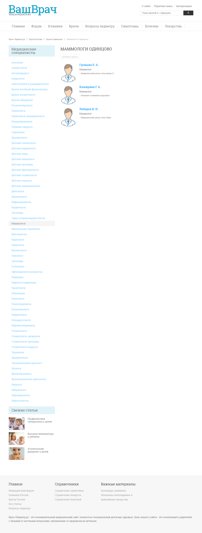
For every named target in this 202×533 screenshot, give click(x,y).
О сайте (146, 6)
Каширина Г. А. (90, 87)
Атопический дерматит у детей (38, 450)
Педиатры (17, 277)
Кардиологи (19, 207)
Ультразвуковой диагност (27, 363)
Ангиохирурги (20, 73)
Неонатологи (19, 250)
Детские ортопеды (22, 164)
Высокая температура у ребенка (40, 435)
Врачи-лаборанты (22, 100)
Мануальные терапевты (26, 228)
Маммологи (19, 223)
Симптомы (130, 26)
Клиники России (18, 495)
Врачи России (35, 39)
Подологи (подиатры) (24, 282)
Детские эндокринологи (26, 185)
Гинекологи (18, 110)
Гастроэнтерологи (22, 105)
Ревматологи (19, 314)
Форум (36, 26)
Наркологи (18, 239)
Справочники (67, 484)
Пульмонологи (20, 309)
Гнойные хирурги (22, 126)
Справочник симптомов (69, 490)
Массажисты (19, 234)
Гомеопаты (18, 132)
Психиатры (18, 293)
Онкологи (17, 255)
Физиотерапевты (21, 373)
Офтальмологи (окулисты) (27, 271)
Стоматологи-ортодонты (26, 336)
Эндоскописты (20, 400)
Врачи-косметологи (23, 94)
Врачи (74, 26)
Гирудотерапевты (22, 121)
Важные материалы (118, 484)
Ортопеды (17, 261)
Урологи (16, 368)
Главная (18, 26)
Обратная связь (163, 6)
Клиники (55, 26)
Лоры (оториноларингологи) (28, 218)
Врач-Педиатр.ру (17, 39)
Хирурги (17, 384)
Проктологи (18, 287)
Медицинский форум (21, 490)
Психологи (18, 298)
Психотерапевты (21, 303)
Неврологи (18, 244)
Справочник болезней (68, 499)
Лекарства (173, 26)
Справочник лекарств (68, 495)
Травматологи (20, 357)
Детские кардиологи (24, 148)
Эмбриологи (19, 389)
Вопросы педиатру (100, 26)
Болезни (151, 26)
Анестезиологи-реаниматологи (30, 83)
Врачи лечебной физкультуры (30, 89)
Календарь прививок (113, 490)
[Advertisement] (170, 95)
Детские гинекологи (24, 142)
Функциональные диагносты (29, 379)
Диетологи (18, 191)
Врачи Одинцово (54, 39)
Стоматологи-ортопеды (25, 341)
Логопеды (17, 212)
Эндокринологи (21, 395)
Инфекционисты (21, 202)
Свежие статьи (25, 410)
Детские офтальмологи (25, 169)
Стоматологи (19, 330)
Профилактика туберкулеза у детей (40, 420)
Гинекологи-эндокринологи (28, 116)
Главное (16, 484)
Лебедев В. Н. (88, 109)
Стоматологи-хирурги (25, 346)
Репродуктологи (21, 320)
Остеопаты (18, 266)
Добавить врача (70, 56)
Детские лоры (20, 153)
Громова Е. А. (89, 65)
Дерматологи (19, 137)
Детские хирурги (22, 180)
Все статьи (15, 503)
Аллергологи (19, 67)
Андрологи (18, 78)
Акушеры (17, 62)
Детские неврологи (23, 159)
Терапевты (18, 352)
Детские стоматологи (24, 175)
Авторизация (184, 6)
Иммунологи (19, 196)
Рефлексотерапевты (23, 325)
